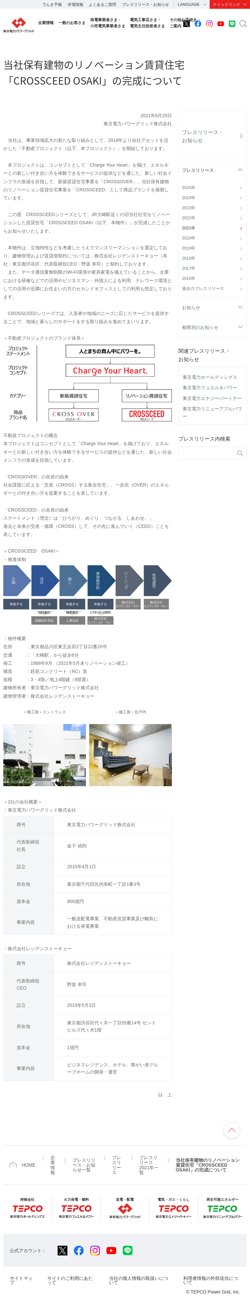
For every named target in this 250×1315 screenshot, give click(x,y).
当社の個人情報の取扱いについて (138, 1280)
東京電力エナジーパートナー (212, 398)
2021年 (188, 228)
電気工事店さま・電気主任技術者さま (147, 23)
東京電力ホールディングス (210, 377)
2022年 (188, 218)
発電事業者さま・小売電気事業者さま (107, 23)
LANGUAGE (189, 4)
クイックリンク (226, 4)
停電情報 (75, 4)
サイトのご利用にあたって (70, 1280)
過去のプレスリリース (203, 288)
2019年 (188, 248)
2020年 (188, 238)
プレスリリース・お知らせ (145, 4)
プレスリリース (198, 170)
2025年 (188, 187)
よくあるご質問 (102, 4)
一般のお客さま (72, 23)
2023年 (188, 208)
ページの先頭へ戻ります (231, 1130)
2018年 (188, 258)
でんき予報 (52, 4)
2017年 (188, 268)
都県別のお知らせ (200, 327)
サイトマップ (21, 1280)
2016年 (188, 278)
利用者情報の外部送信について (210, 1280)
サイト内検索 (243, 23)
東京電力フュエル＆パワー (210, 387)
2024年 (188, 198)
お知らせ (191, 307)
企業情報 (46, 23)
